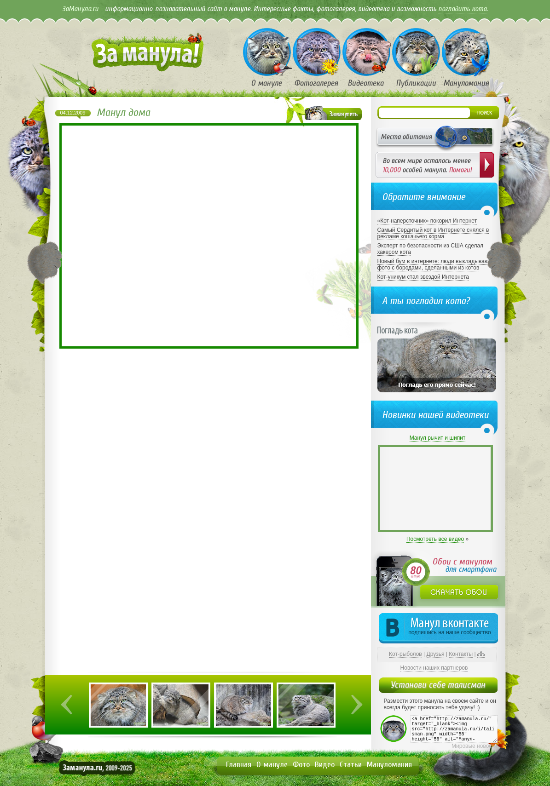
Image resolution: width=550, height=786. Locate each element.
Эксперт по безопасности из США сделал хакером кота (430, 248)
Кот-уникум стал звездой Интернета (423, 277)
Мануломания (389, 764)
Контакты (461, 654)
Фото (301, 764)
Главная (238, 764)
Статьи (351, 764)
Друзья (436, 654)
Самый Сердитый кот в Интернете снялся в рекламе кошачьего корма (433, 233)
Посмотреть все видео (435, 539)
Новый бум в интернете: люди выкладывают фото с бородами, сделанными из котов (434, 264)
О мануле (272, 764)
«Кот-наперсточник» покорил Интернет (427, 221)
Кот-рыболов (405, 654)
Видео (325, 764)
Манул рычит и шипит (438, 438)
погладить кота (462, 9)
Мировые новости (474, 746)
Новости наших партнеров (434, 668)
